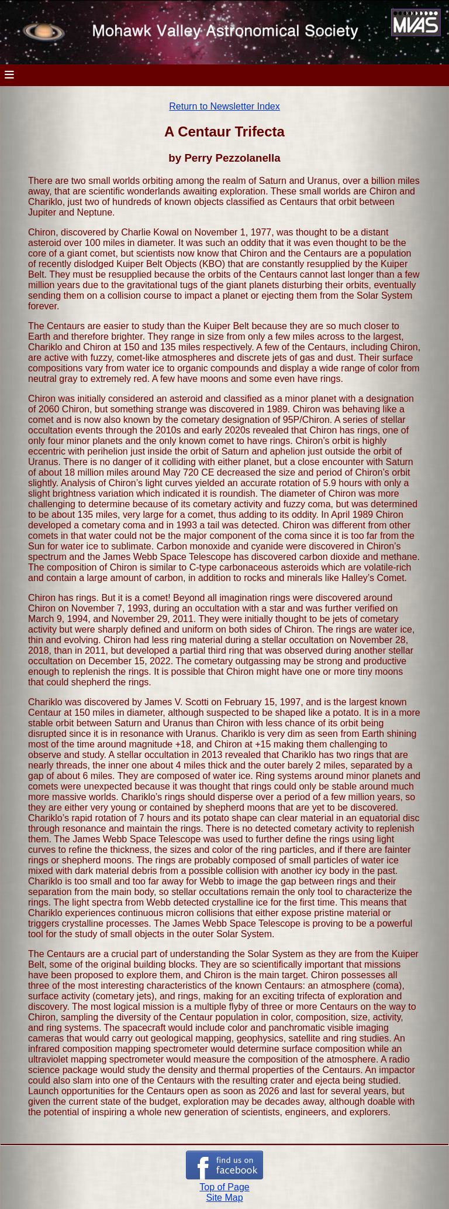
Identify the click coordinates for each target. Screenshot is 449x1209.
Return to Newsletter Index (224, 106)
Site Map (224, 1198)
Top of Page (224, 1187)
